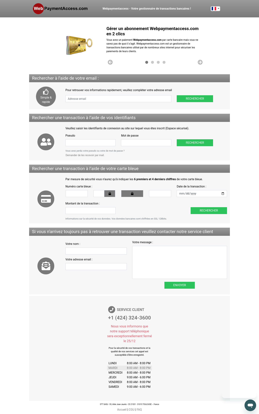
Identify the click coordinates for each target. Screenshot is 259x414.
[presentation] (145, 207)
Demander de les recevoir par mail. (85, 155)
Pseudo (70, 135)
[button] (110, 62)
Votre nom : (72, 244)
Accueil (122, 409)
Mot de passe (129, 135)
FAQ (139, 409)
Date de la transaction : (191, 186)
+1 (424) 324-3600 (129, 318)
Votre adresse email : (78, 259)
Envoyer (179, 285)
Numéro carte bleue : (78, 186)
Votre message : (142, 242)
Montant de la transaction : (82, 203)
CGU (132, 409)
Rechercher (195, 98)
